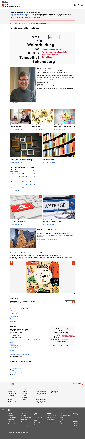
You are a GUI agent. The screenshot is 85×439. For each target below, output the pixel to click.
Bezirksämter (24, 419)
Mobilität (62, 417)
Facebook (24, 391)
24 (26, 184)
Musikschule (13, 321)
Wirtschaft (75, 421)
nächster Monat (35, 171)
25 (30, 184)
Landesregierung (38, 417)
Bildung (61, 423)
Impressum (10, 389)
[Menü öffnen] (81, 6)
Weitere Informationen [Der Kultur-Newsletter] (15, 224)
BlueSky (24, 393)
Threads (24, 395)
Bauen (61, 419)
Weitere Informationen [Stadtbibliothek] (48, 162)
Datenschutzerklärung (13, 393)
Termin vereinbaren (12, 417)
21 (15, 184)
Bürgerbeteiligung (38, 422)
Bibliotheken (13, 318)
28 (15, 187)
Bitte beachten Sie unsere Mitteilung (19, 14)
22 (19, 184)
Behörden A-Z (24, 415)
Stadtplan (75, 425)
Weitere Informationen (15, 190)
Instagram (24, 389)
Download (68, 301)
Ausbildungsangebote (41, 391)
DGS (10, 399)
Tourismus (75, 419)
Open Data (36, 424)
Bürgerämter (24, 421)
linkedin (24, 399)
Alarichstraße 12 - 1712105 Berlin (16, 369)
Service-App (11, 415)
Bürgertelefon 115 (12, 419)
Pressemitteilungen (51, 415)
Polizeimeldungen (51, 417)
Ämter (32, 23)
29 (19, 187)
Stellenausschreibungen (41, 389)
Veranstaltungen (51, 419)
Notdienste (10, 421)
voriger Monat (33, 171)
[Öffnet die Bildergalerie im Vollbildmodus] (74, 293)
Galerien (12, 344)
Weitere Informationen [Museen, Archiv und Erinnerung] (15, 162)
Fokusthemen (50, 421)
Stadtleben (75, 423)
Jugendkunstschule (14, 316)
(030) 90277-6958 (18, 372)
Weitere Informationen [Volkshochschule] (15, 129)
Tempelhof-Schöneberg (15, 23)
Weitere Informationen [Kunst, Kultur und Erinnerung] (59, 129)
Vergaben (36, 427)
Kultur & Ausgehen (77, 417)
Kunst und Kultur (14, 313)
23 (23, 184)
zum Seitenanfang (77, 383)
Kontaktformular (12, 391)
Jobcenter (23, 423)
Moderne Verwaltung (65, 415)
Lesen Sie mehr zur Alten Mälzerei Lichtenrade (48, 239)
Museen (12, 342)
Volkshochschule (14, 310)
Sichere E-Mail (53, 389)
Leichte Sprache (12, 401)
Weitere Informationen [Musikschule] (37, 129)
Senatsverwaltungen (26, 417)
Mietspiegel (62, 421)
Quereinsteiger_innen (41, 399)
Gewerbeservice (12, 423)
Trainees (38, 397)
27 (11, 187)
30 (23, 187)
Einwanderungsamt (25, 426)
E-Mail (13, 374)
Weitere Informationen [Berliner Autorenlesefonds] (48, 224)
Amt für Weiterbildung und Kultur (42, 23)
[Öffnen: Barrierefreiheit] (74, 6)
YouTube (24, 397)
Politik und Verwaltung (25, 23)
